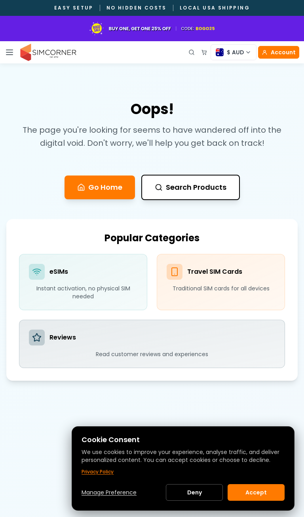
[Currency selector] (233, 52)
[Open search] (191, 52)
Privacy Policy (98, 472)
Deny (194, 492)
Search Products (190, 187)
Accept (256, 492)
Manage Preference (109, 492)
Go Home (99, 187)
